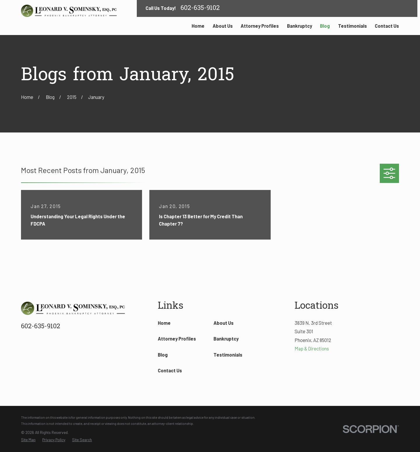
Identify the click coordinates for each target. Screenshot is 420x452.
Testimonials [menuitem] (352, 26)
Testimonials (228, 354)
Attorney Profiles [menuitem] (260, 26)
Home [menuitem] (198, 26)
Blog (163, 354)
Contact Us (170, 370)
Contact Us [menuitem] (387, 26)
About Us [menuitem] (223, 26)
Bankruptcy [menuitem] (299, 26)
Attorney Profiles (177, 338)
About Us (224, 323)
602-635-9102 (200, 8)
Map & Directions (312, 348)
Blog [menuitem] (325, 26)
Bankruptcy (226, 338)
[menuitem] (28, 440)
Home (164, 323)
